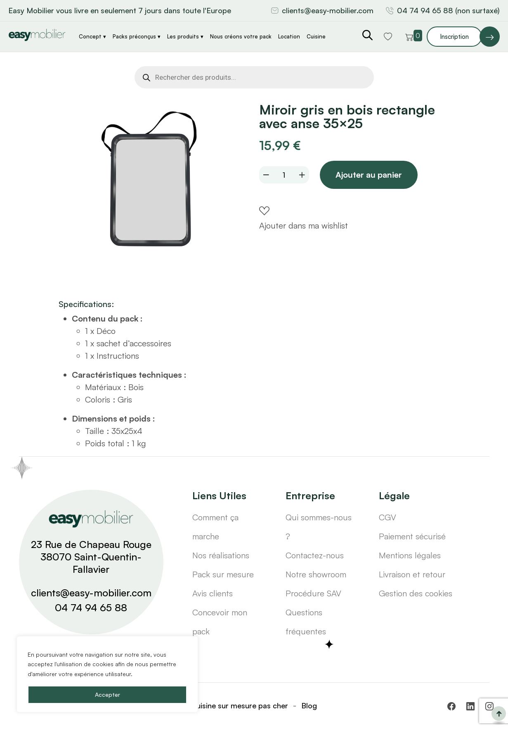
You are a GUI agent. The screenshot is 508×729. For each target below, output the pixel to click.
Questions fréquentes (306, 621)
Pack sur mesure (223, 574)
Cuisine (316, 36)
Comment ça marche (215, 526)
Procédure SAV (313, 593)
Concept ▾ (92, 36)
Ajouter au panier (369, 175)
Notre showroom (316, 574)
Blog (309, 705)
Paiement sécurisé (412, 536)
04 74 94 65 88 (91, 607)
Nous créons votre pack (241, 36)
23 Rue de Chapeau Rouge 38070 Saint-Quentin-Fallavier (91, 556)
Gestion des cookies (415, 593)
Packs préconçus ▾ (137, 36)
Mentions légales (410, 555)
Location (289, 36)
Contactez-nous (315, 555)
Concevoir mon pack (219, 621)
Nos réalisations (220, 555)
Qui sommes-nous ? (319, 526)
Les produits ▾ (185, 36)
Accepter (107, 694)
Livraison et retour (412, 574)
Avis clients (212, 593)
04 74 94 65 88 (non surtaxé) (448, 10)
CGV (387, 517)
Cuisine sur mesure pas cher (239, 705)
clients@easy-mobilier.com (327, 10)
